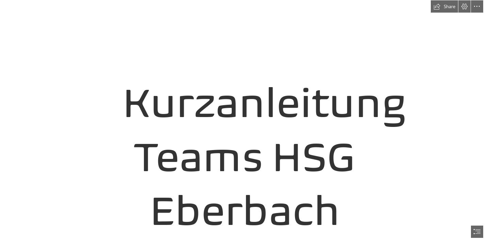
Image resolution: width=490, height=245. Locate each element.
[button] (444, 6)
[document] (245, 122)
